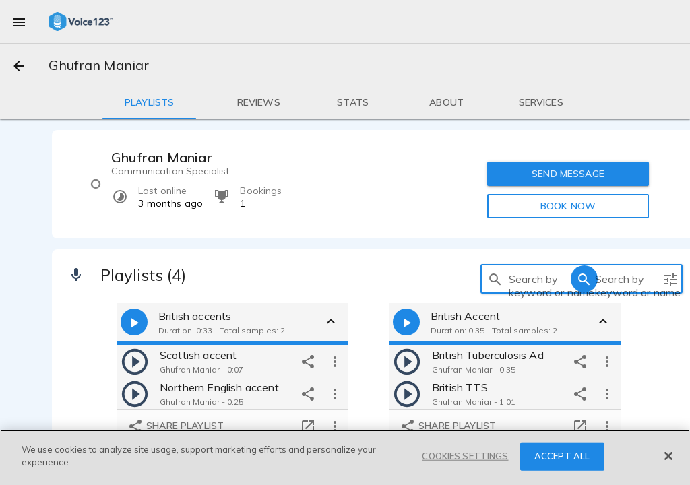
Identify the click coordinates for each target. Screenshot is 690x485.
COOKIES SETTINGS (465, 456)
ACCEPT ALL (562, 456)
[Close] (668, 456)
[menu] (18, 21)
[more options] (334, 361)
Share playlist (175, 426)
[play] (134, 361)
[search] (495, 278)
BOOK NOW (568, 206)
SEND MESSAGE (568, 174)
